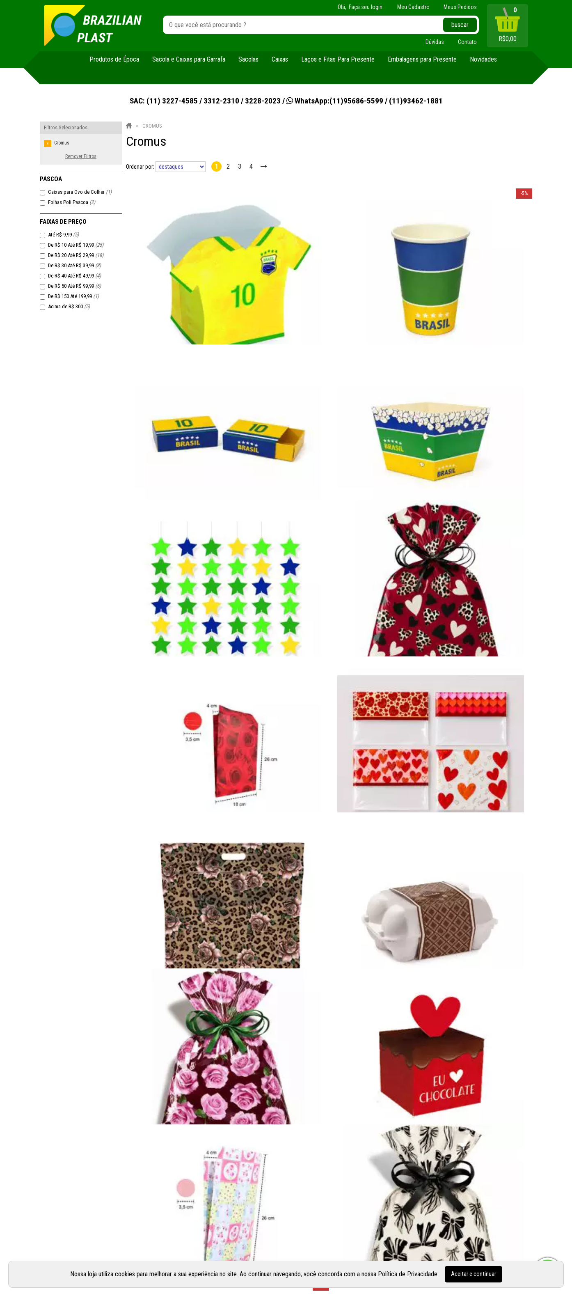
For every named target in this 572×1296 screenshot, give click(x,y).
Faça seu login (365, 7)
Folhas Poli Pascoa (71, 202)
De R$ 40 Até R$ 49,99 (74, 276)
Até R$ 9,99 (63, 235)
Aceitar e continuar (473, 1274)
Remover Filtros (80, 156)
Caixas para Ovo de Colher (80, 192)
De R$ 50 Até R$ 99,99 (74, 286)
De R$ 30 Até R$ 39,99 (74, 265)
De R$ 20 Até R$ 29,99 (75, 255)
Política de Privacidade (407, 1274)
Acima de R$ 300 (69, 306)
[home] (93, 25)
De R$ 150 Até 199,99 (73, 296)
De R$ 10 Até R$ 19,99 (75, 245)
